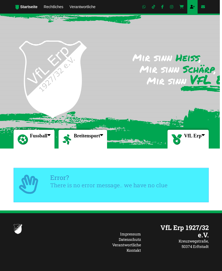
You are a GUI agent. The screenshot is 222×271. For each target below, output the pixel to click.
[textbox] (179, 231)
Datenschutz (130, 239)
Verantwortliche (126, 244)
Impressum (130, 234)
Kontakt (134, 250)
